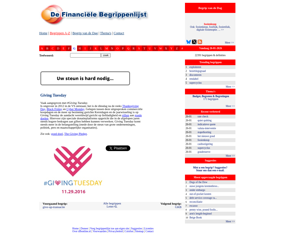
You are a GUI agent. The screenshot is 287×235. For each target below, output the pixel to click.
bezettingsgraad (197, 71)
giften (125, 115)
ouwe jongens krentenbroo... (204, 186)
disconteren (195, 75)
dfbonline (281, 233)
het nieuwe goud (206, 136)
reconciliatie (195, 201)
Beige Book (195, 217)
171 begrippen (211, 98)
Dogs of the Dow (198, 182)
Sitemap (139, 231)
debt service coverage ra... (203, 198)
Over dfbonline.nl (81, 231)
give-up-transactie (54, 207)
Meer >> (229, 42)
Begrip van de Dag (85, 33)
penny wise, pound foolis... (203, 209)
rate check (203, 116)
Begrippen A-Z (60, 33)
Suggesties (136, 228)
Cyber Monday (75, 109)
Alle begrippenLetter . (112, 205)
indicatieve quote (207, 124)
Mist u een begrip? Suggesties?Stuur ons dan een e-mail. (210, 169)
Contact (119, 33)
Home (43, 33)
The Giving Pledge (75, 133)
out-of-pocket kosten (200, 194)
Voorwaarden (100, 231)
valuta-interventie (207, 128)
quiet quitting (205, 120)
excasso (193, 205)
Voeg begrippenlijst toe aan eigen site (109, 228)
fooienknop (204, 140)
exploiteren (195, 67)
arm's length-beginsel (200, 213)
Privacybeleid (115, 231)
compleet (3, 233)
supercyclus (195, 82)
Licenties (149, 228)
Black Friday (54, 109)
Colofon (129, 231)
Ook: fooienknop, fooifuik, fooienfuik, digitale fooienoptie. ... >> (210, 27)
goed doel (57, 133)
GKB (178, 207)
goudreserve (204, 151)
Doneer (84, 228)
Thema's (105, 33)
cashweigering (205, 144)
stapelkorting (204, 132)
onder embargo (197, 190)
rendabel (193, 78)
